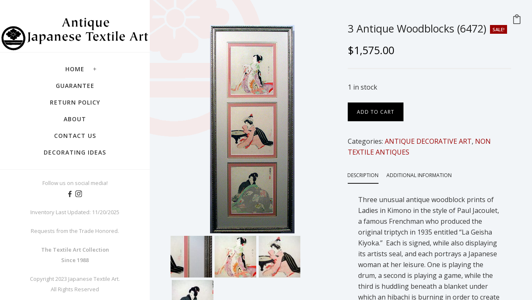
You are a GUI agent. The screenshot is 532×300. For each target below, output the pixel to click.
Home (74, 69)
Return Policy (75, 102)
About (75, 119)
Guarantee (75, 86)
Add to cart (375, 111)
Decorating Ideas (75, 152)
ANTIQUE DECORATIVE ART (428, 141)
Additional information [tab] (419, 175)
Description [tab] (363, 175)
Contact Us (75, 136)
